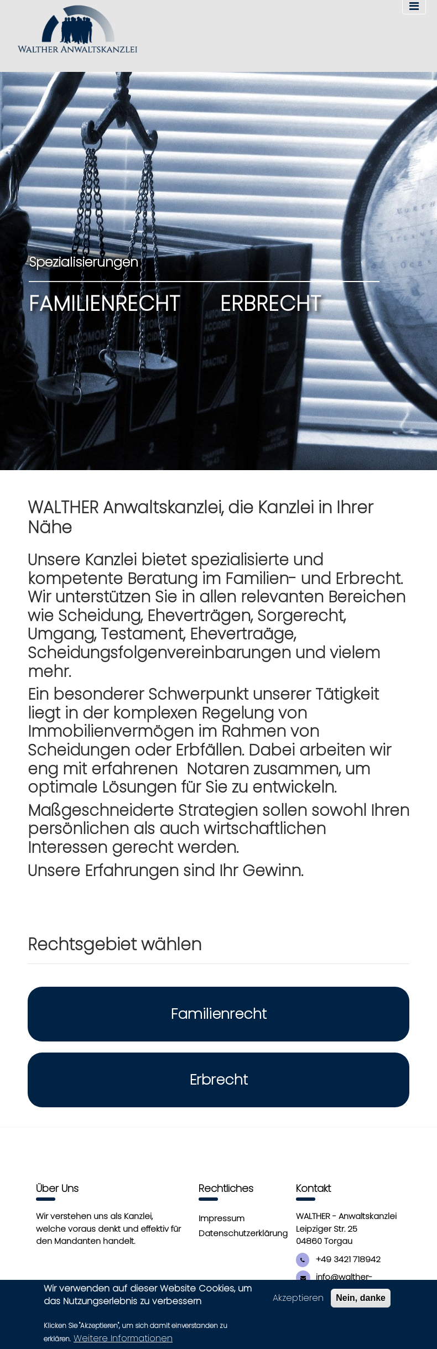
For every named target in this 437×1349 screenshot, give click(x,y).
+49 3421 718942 (338, 1259)
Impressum (221, 1218)
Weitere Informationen (123, 1339)
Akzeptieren (298, 1299)
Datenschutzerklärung (243, 1233)
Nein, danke (361, 1299)
